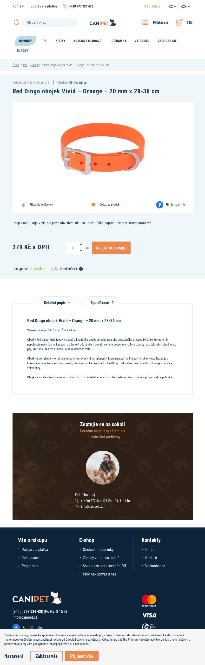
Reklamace (30, 557)
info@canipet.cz (92, 506)
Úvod (16, 65)
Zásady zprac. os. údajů (101, 557)
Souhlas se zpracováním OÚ (104, 565)
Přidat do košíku (111, 248)
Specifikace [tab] (101, 302)
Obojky (35, 65)
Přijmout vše (81, 656)
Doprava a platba (44, 6)
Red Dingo (80, 82)
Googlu (70, 639)
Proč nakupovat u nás (99, 573)
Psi (25, 65)
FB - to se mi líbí (175, 204)
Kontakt (19, 6)
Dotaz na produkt (109, 204)
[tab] (56, 300)
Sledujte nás (32, 627)
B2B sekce (152, 6)
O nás (149, 549)
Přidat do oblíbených (41, 204)
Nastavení (13, 656)
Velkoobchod (155, 565)
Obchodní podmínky (98, 549)
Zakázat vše (46, 656)
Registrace (30, 565)
